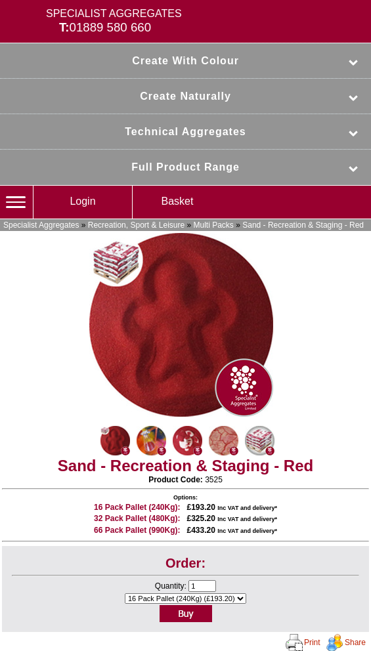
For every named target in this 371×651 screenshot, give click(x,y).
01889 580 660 (111, 27)
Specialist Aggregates (41, 225)
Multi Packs (214, 225)
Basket (178, 201)
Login (82, 201)
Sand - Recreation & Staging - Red (303, 225)
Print (312, 642)
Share (355, 642)
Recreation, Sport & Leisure (136, 225)
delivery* (264, 508)
